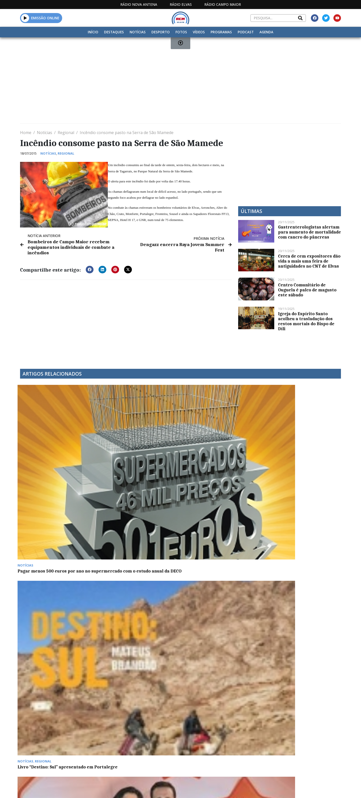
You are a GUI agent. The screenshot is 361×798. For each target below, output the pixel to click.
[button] (90, 268)
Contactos (247, 745)
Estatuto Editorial (171, 745)
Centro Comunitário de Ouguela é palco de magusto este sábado (307, 289)
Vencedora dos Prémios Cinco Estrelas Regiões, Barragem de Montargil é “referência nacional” (219, 447)
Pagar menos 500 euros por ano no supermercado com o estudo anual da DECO (56, 447)
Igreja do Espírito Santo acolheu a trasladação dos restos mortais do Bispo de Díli (306, 321)
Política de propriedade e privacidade (304, 745)
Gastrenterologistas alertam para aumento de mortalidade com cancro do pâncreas (309, 232)
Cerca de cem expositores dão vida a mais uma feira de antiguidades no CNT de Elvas (309, 261)
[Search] (300, 18)
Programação (213, 745)
